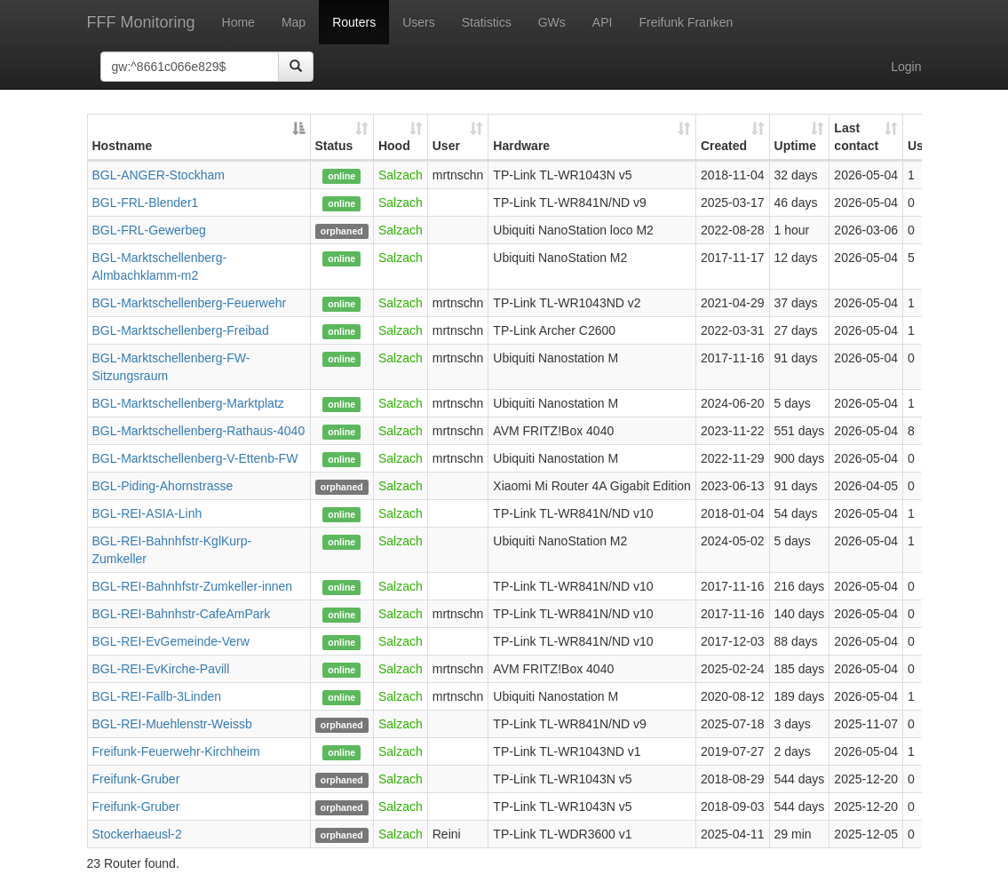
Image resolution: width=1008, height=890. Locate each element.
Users (418, 22)
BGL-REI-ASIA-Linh (147, 513)
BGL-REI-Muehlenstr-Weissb (172, 724)
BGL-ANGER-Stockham (158, 175)
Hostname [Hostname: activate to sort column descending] (122, 146)
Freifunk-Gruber (136, 779)
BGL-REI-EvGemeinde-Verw (171, 641)
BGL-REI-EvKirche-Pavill (161, 669)
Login (906, 67)
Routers (354, 22)
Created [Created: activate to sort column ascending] (724, 146)
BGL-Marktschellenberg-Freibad (180, 330)
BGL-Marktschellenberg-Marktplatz (188, 403)
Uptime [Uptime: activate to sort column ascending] (795, 146)
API (602, 22)
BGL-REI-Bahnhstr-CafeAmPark (181, 614)
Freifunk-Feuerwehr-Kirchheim (176, 751)
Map (294, 22)
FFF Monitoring (141, 22)
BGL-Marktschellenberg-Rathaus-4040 (199, 431)
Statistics (487, 22)
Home (238, 22)
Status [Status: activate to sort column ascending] (334, 146)
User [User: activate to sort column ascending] (446, 146)
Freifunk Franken (686, 22)
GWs (552, 22)
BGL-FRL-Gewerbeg (149, 230)
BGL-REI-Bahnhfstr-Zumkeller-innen (192, 586)
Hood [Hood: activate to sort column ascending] (394, 146)
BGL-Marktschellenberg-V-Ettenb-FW (195, 458)
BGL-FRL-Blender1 (145, 202)
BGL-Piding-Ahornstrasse (163, 486)
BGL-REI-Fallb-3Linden (157, 696)
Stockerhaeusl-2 (137, 834)
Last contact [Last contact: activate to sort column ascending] (856, 137)
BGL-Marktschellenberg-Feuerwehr (189, 303)
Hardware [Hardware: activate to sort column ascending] (521, 146)
